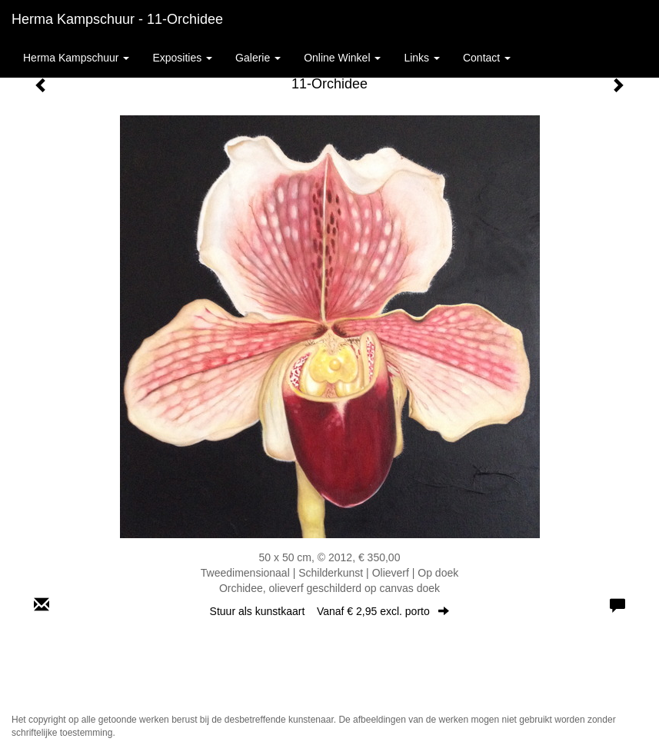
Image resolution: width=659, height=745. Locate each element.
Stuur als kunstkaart (330, 611)
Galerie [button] (258, 58)
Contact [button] (487, 58)
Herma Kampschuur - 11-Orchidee (117, 19)
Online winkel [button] (342, 58)
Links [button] (422, 58)
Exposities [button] (182, 58)
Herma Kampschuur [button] (76, 58)
